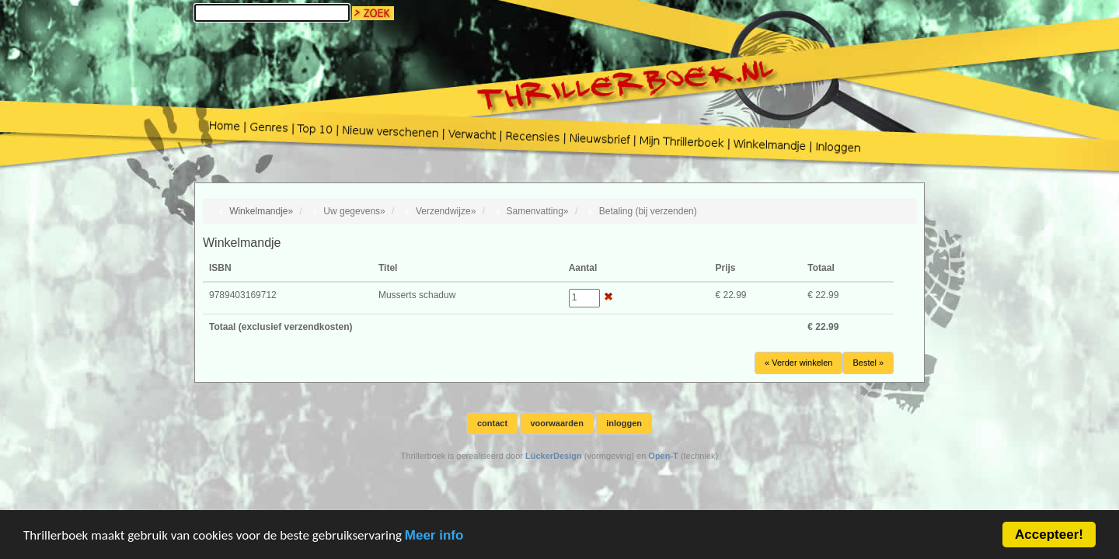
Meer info (434, 547)
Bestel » (868, 362)
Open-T (663, 455)
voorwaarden (556, 423)
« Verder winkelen (798, 362)
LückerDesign (553, 455)
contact (492, 423)
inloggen (624, 423)
